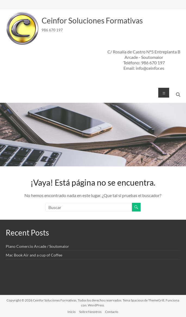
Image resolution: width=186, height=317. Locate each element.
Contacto (111, 312)
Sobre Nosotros (90, 312)
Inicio (71, 312)
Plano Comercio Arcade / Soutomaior (37, 246)
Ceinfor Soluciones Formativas (92, 20)
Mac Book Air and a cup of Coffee (34, 255)
